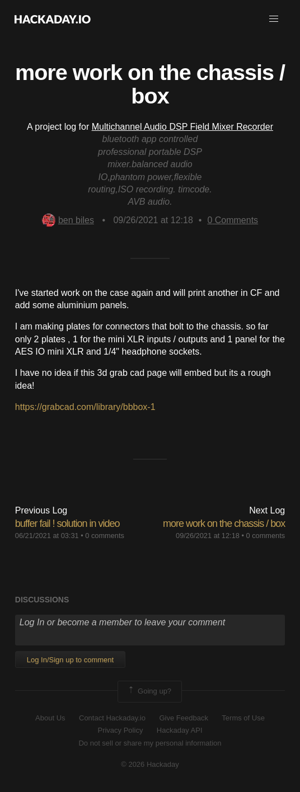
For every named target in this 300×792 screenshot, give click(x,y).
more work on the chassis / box (224, 523)
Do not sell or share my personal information (149, 743)
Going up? (148, 691)
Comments (232, 220)
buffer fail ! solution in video (67, 523)
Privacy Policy (120, 730)
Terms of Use (243, 718)
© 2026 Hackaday (150, 764)
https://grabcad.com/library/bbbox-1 (85, 407)
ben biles (68, 220)
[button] (274, 19)
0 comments (104, 535)
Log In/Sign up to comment (70, 660)
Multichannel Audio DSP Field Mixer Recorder (182, 126)
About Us (50, 718)
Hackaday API (180, 730)
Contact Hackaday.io (112, 718)
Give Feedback (183, 718)
